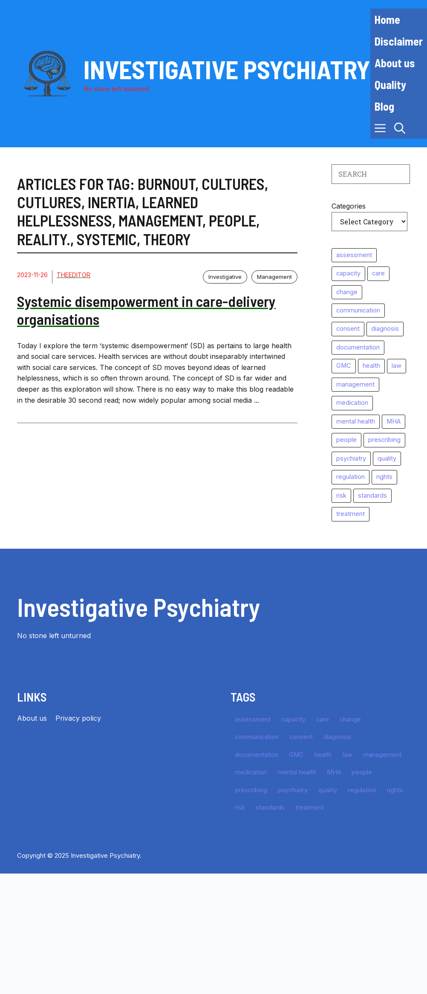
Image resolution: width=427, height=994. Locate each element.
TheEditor (73, 274)
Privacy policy (78, 718)
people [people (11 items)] (346, 440)
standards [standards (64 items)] (372, 495)
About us (395, 62)
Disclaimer (399, 41)
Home (387, 19)
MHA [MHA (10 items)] (394, 421)
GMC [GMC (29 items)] (343, 366)
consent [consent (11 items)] (348, 328)
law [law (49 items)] (396, 366)
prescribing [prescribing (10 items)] (384, 440)
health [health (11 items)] (371, 366)
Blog (384, 106)
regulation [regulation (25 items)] (350, 477)
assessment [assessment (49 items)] (354, 255)
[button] (400, 128)
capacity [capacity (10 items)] (348, 273)
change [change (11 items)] (347, 292)
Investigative (225, 276)
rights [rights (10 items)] (384, 477)
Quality (390, 84)
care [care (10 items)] (378, 273)
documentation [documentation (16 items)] (358, 347)
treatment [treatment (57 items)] (350, 514)
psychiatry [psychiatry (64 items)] (351, 458)
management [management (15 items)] (355, 384)
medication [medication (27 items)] (352, 403)
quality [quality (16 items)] (387, 458)
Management (274, 276)
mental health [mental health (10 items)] (355, 421)
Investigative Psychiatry (227, 69)
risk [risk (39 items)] (341, 495)
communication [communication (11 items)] (358, 310)
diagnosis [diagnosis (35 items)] (385, 328)
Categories (349, 206)
